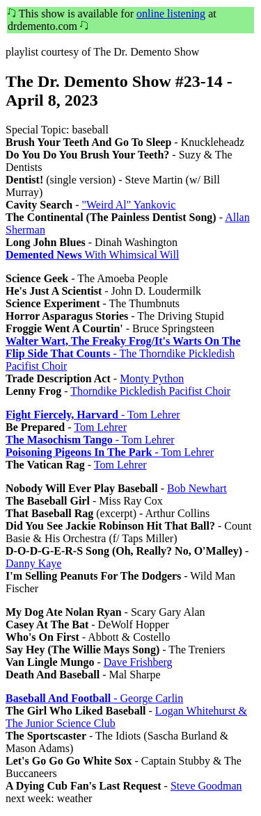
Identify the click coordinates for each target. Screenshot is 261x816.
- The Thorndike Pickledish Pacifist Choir (123, 353)
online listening (170, 13)
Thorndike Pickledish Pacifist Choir (150, 391)
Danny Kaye (33, 563)
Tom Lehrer (100, 427)
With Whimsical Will (92, 255)
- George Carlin (94, 698)
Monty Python (152, 378)
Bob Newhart (197, 488)
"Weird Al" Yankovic (128, 205)
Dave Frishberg (138, 662)
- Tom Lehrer (93, 415)
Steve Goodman (206, 786)
